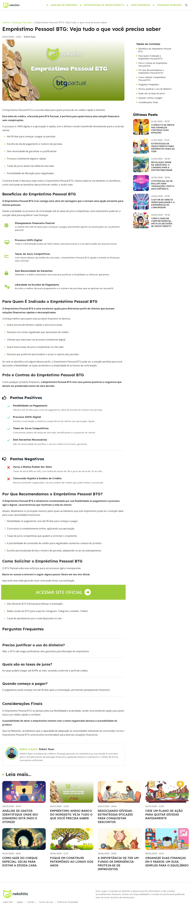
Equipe (20, 902)
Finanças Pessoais (22, 22)
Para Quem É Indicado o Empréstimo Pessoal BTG (149, 57)
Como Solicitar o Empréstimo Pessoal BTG (151, 78)
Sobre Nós (8, 902)
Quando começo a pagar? (149, 98)
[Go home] (11, 5)
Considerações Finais (147, 102)
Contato (31, 902)
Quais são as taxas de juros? (150, 93)
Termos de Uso (46, 902)
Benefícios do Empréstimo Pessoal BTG (153, 50)
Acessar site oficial (63, 592)
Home (5, 22)
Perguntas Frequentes (147, 84)
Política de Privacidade (67, 902)
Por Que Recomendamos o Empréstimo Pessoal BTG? (150, 71)
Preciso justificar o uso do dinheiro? (154, 89)
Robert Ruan (29, 37)
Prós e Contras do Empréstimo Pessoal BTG (151, 64)
